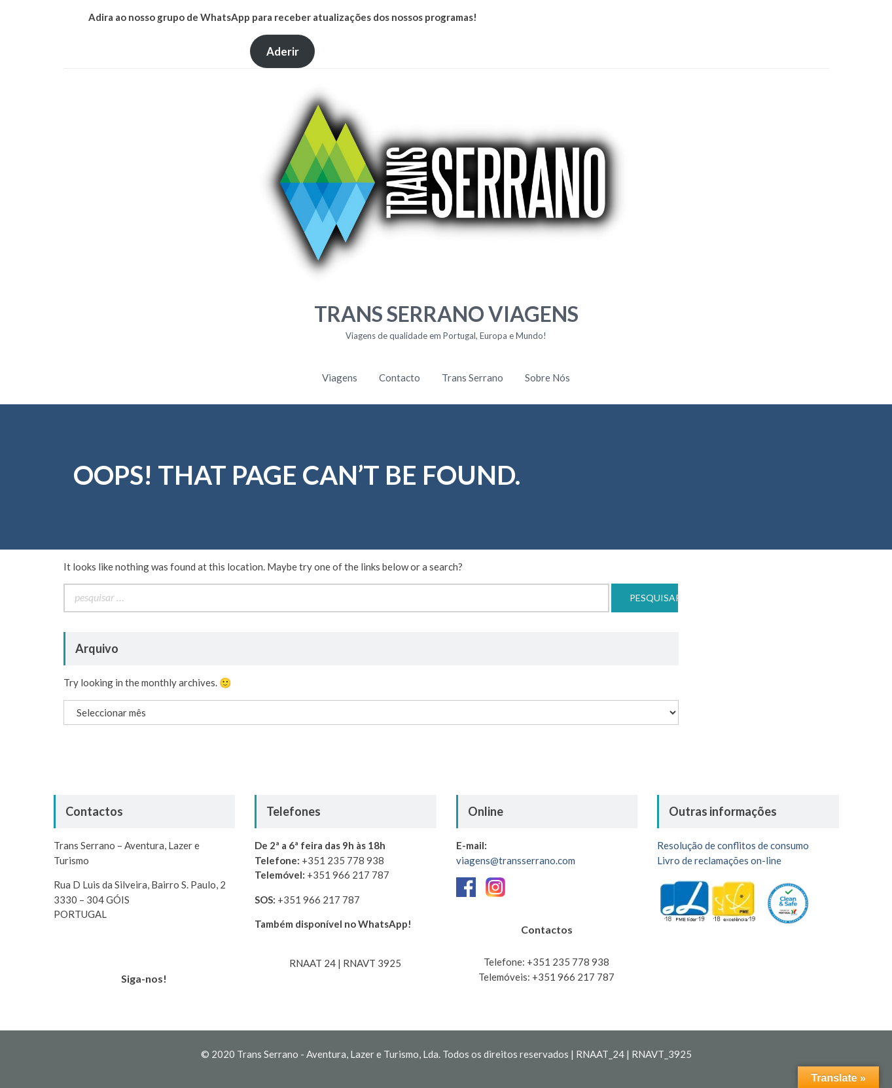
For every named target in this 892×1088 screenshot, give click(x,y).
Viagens (339, 377)
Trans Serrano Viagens (446, 313)
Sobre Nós (547, 377)
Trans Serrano (472, 377)
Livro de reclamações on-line (719, 860)
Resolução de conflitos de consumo (733, 845)
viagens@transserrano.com (515, 860)
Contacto (399, 377)
